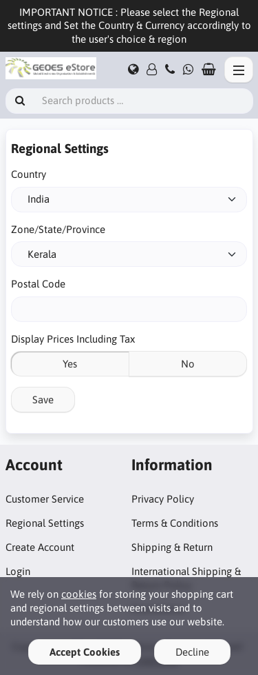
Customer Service (45, 499)
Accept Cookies (85, 652)
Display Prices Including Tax (73, 339)
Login (18, 571)
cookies (78, 594)
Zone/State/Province (58, 229)
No (188, 364)
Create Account (40, 547)
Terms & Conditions (174, 523)
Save (43, 399)
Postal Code (38, 284)
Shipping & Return (172, 547)
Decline (192, 652)
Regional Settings (45, 523)
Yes (70, 364)
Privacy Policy (162, 499)
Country (28, 174)
